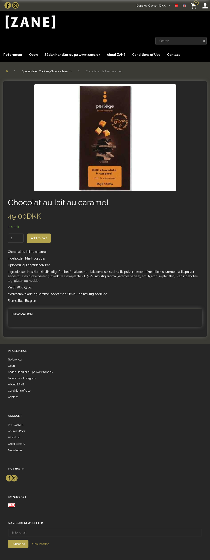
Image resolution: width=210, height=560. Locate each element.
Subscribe (18, 544)
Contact (173, 54)
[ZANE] (29, 22)
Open (33, 54)
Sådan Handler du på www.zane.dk (72, 54)
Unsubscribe (40, 544)
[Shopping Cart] (194, 5)
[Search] (204, 41)
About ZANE (116, 54)
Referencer (12, 54)
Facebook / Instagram (22, 378)
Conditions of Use (146, 54)
